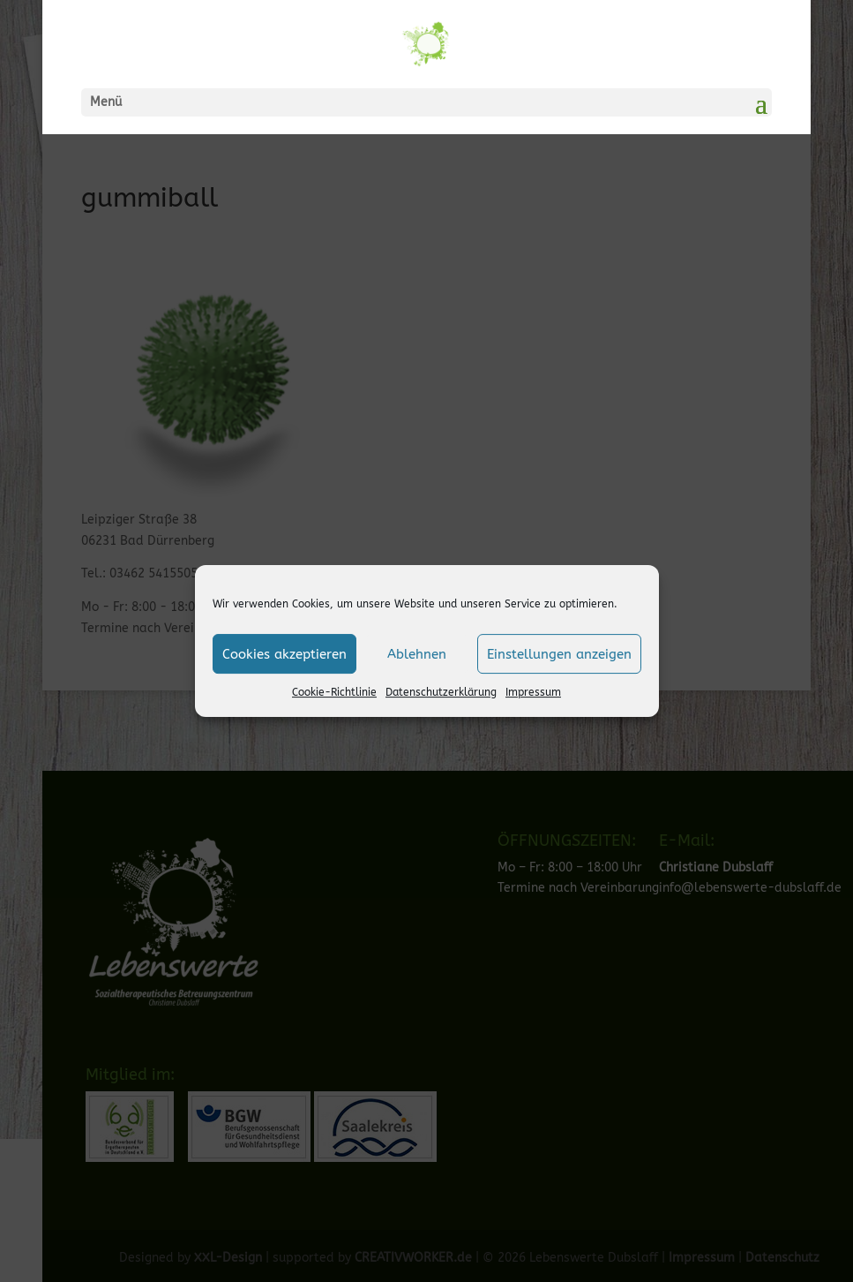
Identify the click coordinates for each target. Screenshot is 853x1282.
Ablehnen (416, 654)
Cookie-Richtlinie (334, 692)
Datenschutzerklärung (441, 692)
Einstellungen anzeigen (559, 654)
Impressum (533, 692)
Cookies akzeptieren (284, 654)
